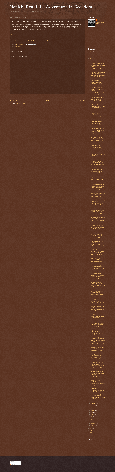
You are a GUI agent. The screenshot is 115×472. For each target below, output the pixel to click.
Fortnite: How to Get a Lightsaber (96, 381)
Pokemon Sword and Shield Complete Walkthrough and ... (98, 148)
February (93, 423)
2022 (91, 51)
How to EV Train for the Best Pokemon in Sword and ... (97, 86)
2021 (91, 53)
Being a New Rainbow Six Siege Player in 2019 (98, 201)
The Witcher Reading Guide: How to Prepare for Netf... (97, 224)
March (92, 421)
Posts (12, 461)
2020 (91, 56)
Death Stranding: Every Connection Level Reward (97, 124)
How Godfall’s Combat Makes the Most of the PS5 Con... (97, 368)
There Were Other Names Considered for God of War (97, 377)
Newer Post (13, 100)
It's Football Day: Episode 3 (97, 371)
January (93, 425)
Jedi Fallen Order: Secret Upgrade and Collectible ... (97, 162)
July (92, 412)
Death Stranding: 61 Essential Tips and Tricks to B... (97, 204)
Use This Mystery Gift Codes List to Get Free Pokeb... (98, 272)
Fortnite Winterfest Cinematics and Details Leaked (97, 348)
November (93, 403)
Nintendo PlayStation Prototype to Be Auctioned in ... (98, 320)
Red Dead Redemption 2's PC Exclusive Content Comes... (97, 391)
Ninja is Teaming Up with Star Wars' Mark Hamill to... (97, 351)
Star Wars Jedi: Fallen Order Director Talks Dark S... (97, 292)
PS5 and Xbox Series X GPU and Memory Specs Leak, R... (98, 93)
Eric (98, 20)
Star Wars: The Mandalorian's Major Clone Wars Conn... (97, 134)
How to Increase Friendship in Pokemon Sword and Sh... (97, 279)
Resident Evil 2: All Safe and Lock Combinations (97, 114)
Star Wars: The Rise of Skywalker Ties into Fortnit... (97, 245)
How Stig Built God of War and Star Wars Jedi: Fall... (97, 355)
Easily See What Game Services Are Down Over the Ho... (98, 168)
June (92, 414)
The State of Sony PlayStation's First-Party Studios (98, 165)
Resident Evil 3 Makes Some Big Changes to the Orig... (98, 276)
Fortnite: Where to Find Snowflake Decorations (96, 83)
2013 (91, 435)
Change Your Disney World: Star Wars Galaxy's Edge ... (98, 221)
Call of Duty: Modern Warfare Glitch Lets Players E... (97, 228)
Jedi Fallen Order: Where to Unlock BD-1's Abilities (97, 158)
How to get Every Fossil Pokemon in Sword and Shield (98, 110)
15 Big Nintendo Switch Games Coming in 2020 (98, 341)
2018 (91, 428)
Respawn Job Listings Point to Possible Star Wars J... (97, 331)
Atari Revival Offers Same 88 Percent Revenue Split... (97, 344)
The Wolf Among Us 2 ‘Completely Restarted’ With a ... (98, 303)
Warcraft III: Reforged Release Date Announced (97, 317)
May (92, 416)
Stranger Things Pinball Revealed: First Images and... (98, 197)
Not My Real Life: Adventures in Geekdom (51, 6)
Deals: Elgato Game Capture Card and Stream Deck (97, 231)
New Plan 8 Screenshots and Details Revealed (97, 310)
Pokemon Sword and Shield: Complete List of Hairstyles (97, 183)
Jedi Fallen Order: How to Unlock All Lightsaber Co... (97, 190)
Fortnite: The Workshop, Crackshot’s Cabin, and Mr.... (98, 62)
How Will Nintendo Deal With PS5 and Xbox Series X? (97, 141)
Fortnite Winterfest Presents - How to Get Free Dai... (97, 295)
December (93, 60)
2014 (91, 432)
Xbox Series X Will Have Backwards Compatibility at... (98, 365)
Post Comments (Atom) (21, 103)
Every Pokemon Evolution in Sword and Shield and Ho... (97, 207)
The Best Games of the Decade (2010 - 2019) (98, 66)
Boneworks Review (95, 400)
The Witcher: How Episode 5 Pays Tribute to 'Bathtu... (97, 235)
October (93, 405)
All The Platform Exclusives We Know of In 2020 (98, 103)
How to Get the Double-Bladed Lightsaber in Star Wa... (97, 151)
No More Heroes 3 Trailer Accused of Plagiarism (96, 387)
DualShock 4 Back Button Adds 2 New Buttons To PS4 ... (98, 361)
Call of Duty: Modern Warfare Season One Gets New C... (97, 324)
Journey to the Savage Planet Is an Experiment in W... (98, 384)
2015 (91, 430)
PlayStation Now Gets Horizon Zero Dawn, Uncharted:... (97, 327)
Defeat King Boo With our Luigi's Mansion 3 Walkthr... (98, 131)
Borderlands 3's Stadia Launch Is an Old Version (97, 334)
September (93, 408)
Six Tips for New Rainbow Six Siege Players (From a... (97, 187)
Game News (17, 46)
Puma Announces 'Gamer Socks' (98, 289)
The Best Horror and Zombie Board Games (97, 248)
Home (47, 100)
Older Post (81, 100)
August (92, 410)
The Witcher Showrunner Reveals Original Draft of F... (97, 97)
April (92, 419)
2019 (91, 58)
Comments (13, 464)
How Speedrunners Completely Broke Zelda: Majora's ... (98, 121)
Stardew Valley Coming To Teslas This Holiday (96, 259)
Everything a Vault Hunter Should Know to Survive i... (97, 127)
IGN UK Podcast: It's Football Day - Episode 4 (97, 69)
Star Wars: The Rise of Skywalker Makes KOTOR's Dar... (97, 176)
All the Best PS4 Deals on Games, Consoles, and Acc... (98, 138)
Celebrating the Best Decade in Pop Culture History (98, 73)
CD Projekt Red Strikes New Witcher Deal (97, 255)
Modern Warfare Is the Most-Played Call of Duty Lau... (97, 283)
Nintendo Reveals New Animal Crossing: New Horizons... (97, 211)
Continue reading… (15, 34)
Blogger (86, 468)
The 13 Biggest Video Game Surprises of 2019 (97, 172)
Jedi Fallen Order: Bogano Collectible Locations (96, 394)
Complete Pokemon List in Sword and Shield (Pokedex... (98, 100)
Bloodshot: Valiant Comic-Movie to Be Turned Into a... (98, 238)
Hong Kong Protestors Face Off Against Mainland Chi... (98, 107)
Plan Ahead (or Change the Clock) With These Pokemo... (98, 265)
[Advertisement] (47, 96)
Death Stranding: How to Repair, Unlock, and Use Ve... (98, 76)
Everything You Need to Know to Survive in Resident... (98, 145)
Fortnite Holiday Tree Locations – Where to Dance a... (98, 194)
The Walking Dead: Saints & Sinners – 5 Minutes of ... (97, 358)
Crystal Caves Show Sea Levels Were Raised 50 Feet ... (98, 79)
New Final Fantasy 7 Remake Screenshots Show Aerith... (97, 337)
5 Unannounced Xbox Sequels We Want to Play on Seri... (97, 252)
